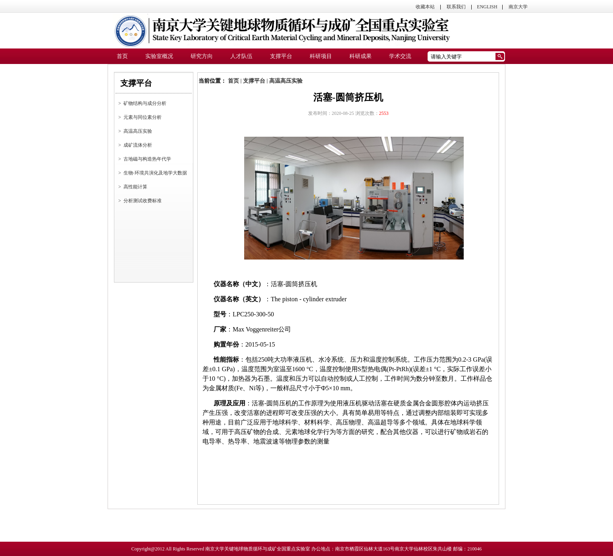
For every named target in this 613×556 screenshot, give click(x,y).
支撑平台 (254, 81)
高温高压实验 (286, 81)
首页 (233, 81)
